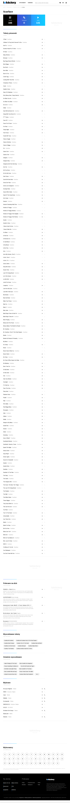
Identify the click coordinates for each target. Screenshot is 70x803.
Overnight (8, 382)
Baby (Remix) (9, 54)
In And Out (8, 235)
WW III (7, 544)
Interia (4, 7)
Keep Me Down (9, 266)
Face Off (8, 120)
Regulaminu (21, 797)
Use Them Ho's (9, 519)
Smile (7, 431)
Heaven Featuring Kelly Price (12, 204)
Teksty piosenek (9, 7)
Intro (7, 251)
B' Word (7, 51)
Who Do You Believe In (11, 537)
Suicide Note (9, 466)
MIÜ (30, 605)
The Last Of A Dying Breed (12, 488)
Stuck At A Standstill (10, 459)
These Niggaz (9, 500)
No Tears (8, 357)
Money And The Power (11, 322)
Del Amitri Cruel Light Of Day (10, 668)
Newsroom (5, 786)
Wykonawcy (22, 2)
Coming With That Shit (11, 79)
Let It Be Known (9, 276)
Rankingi (30, 2)
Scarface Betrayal (22, 645)
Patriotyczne (30, 784)
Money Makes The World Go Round (14, 326)
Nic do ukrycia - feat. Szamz (10, 613)
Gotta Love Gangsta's (11, 185)
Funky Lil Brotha (9, 142)
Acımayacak (6, 701)
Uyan (4, 695)
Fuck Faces (8, 132)
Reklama (14, 789)
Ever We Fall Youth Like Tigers (27, 666)
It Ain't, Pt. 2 (8, 260)
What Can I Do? (9, 531)
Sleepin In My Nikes (10, 422)
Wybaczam (6, 713)
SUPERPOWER (7, 597)
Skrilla (7, 419)
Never (7, 347)
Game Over (8, 151)
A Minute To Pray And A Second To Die (15, 42)
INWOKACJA (6, 704)
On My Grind (8, 372)
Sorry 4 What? (9, 438)
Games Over (8, 154)
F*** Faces (8, 117)
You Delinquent (9, 550)
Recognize (8, 410)
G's (6, 148)
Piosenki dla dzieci (31, 782)
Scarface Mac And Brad (37, 643)
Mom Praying (9, 319)
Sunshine (8, 469)
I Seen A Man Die (10, 229)
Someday (8, 435)
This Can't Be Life (10, 506)
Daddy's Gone (9, 89)
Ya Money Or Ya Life (10, 547)
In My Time (8, 248)
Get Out (7, 167)
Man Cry (7, 304)
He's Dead (8, 198)
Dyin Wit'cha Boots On (11, 111)
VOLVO (5, 707)
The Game (8, 478)
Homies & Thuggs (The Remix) (13, 216)
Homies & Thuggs (10, 207)
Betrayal (8, 58)
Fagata (18, 613)
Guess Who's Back (10, 192)
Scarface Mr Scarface (8, 640)
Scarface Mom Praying (9, 643)
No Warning (8, 363)
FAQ (13, 786)
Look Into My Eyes (10, 288)
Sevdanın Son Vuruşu (8, 710)
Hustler (7, 220)
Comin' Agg (8, 76)
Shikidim (5, 698)
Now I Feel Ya (9, 366)
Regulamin (5, 789)
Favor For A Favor (10, 123)
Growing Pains (9, 188)
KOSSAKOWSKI (13, 621)
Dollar (7, 107)
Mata (14, 589)
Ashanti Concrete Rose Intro (10, 674)
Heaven (7, 201)
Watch (7, 522)
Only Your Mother (10, 378)
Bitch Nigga (8, 64)
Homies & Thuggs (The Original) (13, 213)
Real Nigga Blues (10, 407)
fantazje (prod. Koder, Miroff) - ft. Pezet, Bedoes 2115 (16, 605)
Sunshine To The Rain (11, 472)
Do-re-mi (8, 104)
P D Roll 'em (8, 385)
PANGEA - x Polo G (8, 589)
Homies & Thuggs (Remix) (12, 210)
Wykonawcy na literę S (16, 7)
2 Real (7, 39)
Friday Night (8, 129)
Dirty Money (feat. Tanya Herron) (13, 95)
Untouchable (8, 516)
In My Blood (8, 244)
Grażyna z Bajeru (11, 691)
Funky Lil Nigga (9, 145)
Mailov (11, 713)
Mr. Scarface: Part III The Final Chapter (15, 332)
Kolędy (23, 782)
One (6, 375)
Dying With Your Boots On (12, 114)
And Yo (7, 45)
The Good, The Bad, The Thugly (13, 484)
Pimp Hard (8, 391)
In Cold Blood (9, 241)
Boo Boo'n (8, 67)
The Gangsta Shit (10, 481)
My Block (8, 341)
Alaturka (5, 716)
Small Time (8, 425)
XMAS (5, 691)
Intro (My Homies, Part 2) (12, 254)
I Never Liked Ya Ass (10, 226)
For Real (8, 126)
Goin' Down (8, 176)
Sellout (7, 416)
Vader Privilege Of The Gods (10, 663)
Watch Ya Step (9, 525)
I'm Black (8, 232)
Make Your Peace (10, 301)
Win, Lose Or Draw (10, 541)
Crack (7, 86)
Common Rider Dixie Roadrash (26, 674)
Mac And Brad (9, 297)
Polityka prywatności (28, 797)
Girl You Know (9, 170)
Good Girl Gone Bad (10, 179)
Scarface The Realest (9, 648)
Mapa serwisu (15, 782)
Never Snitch (9, 354)
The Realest (8, 491)
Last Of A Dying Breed (11, 273)
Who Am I (8, 534)
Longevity (8, 285)
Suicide (7, 463)
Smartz (7, 428)
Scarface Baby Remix (33, 645)
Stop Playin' (8, 453)
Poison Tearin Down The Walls (26, 671)
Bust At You (8, 73)
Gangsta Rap (9, 160)
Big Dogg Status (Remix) (11, 61)
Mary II (7, 307)
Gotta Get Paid (9, 182)
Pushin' (7, 397)
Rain (7, 400)
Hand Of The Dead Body (11, 195)
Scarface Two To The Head (23, 643)
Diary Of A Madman (10, 92)
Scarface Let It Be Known (9, 645)
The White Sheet (10, 497)
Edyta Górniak (14, 597)
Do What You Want (10, 101)
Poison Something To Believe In (11, 666)
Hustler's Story (9, 223)
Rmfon (39, 782)
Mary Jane (8, 310)
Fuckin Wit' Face (9, 135)
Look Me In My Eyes (10, 291)
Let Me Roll (8, 279)
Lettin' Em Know (9, 282)
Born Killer (8, 70)
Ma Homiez (8, 294)
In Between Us (9, 238)
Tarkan (14, 688)
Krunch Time (8, 269)
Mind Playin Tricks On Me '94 (12, 313)
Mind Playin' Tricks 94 (11, 316)
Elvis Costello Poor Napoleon (26, 663)
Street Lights (9, 456)
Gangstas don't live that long (12, 163)
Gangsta (8, 157)
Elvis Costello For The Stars (25, 668)
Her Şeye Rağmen (7, 688)
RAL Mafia (8, 403)
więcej (37, 674)
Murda (7, 335)
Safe (7, 413)
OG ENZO (10, 707)
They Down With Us (10, 503)
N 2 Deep (8, 344)
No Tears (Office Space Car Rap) (13, 360)
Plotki (39, 784)
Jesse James (9, 263)
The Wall (8, 494)
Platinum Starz (9, 394)
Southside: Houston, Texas (12, 444)
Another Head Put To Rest (12, 48)
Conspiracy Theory (10, 82)
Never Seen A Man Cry (11, 350)
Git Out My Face (9, 173)
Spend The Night (10, 447)
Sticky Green (9, 450)
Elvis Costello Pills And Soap (10, 671)
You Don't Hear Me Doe (11, 553)
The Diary (8, 475)
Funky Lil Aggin (9, 139)
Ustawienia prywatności (36, 797)
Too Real (8, 509)
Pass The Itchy (9, 388)
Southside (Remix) (10, 441)
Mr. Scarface (9, 329)
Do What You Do (10, 98)
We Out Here (9, 528)
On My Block (8, 369)
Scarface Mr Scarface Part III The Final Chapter (26, 640)
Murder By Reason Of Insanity (13, 338)
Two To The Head (10, 512)
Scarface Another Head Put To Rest (24, 648)
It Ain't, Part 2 (9, 257)
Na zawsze (6, 621)
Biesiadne (24, 784)
